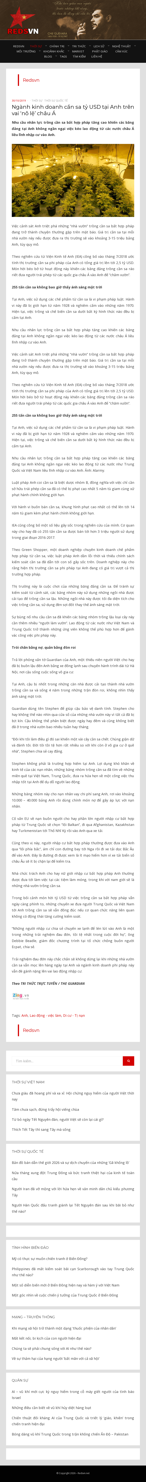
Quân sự (20, 1380)
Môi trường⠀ (27, 51)
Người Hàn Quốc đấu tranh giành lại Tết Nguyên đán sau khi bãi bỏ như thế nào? (73, 1208)
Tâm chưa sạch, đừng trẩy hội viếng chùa (45, 1109)
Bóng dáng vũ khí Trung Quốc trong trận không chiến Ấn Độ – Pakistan (70, 1434)
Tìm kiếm (79, 56)
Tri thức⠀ (80, 46)
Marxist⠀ (79, 51)
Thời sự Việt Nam (28, 1082)
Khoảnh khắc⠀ (54, 51)
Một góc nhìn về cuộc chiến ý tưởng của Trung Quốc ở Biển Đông (65, 1295)
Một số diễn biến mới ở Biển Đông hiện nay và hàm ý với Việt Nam (65, 1285)
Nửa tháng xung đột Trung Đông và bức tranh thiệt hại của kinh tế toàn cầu (73, 1176)
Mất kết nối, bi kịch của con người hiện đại (46, 1338)
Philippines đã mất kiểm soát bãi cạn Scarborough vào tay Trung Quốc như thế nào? (73, 1272)
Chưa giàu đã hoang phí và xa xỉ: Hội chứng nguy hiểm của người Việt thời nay (73, 1096)
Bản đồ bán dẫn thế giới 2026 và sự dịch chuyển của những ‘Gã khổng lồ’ (70, 1162)
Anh (24, 1015)
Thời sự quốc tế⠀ (57, 100)
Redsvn (18, 46)
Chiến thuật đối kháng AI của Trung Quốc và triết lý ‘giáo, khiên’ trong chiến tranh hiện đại (73, 1421)
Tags (63, 56)
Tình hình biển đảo (30, 1248)
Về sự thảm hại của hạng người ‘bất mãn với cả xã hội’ (55, 1358)
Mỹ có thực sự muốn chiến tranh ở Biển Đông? (49, 1258)
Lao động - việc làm (45, 1015)
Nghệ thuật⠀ (122, 46)
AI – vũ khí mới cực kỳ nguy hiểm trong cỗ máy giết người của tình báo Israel (73, 1394)
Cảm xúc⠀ (122, 51)
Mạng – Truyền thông (33, 1317)
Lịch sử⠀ (100, 46)
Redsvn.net (84, 1473)
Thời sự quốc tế (28, 1152)
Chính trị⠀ (58, 46)
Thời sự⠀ (37, 46)
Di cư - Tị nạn (74, 1015)
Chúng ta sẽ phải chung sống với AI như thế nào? (51, 1348)
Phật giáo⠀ (101, 51)
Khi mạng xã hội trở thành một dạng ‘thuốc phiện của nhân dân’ (64, 1328)
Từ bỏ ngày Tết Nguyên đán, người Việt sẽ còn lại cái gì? (58, 1119)
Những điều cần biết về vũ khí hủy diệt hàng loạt (51, 1407)
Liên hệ (96, 56)
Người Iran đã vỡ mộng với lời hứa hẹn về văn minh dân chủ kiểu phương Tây (73, 1192)
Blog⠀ (49, 56)
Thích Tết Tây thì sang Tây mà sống (41, 1129)
